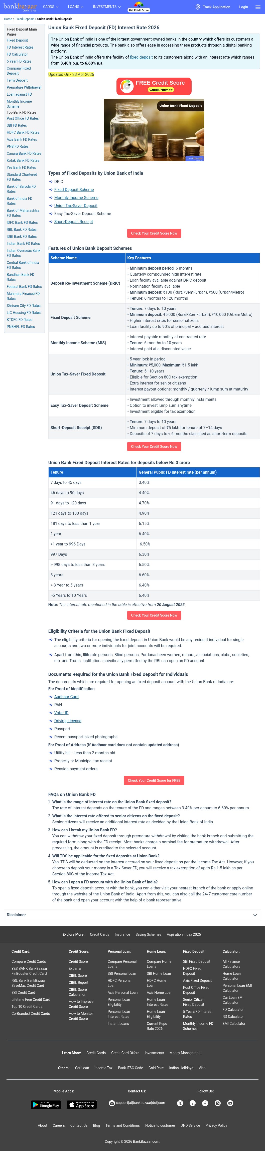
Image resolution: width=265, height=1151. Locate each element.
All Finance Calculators (231, 964)
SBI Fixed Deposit (196, 962)
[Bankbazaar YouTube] (230, 1103)
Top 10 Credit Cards (27, 1007)
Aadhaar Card (66, 696)
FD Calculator (17, 54)
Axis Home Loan (159, 993)
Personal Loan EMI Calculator (237, 988)
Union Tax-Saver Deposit (76, 205)
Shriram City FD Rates (24, 306)
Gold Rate (156, 1068)
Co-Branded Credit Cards (31, 1014)
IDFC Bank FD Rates (22, 223)
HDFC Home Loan (156, 983)
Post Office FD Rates (23, 118)
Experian (75, 969)
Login (243, 7)
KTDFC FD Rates (20, 320)
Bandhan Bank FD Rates (20, 277)
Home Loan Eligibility (156, 1014)
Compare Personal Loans (122, 964)
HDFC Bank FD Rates (23, 132)
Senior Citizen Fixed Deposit (194, 1002)
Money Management (186, 1053)
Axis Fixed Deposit (197, 981)
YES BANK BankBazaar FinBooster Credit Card (29, 971)
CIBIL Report (78, 983)
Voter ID (61, 712)
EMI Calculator (234, 1024)
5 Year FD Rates (19, 61)
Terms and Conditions (122, 1125)
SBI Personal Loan (122, 974)
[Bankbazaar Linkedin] (193, 1103)
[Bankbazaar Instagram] (218, 1103)
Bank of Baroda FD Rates (21, 189)
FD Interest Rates (20, 47)
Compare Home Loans (159, 964)
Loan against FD (19, 94)
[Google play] (46, 1104)
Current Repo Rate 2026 (157, 1026)
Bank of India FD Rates (19, 201)
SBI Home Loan (159, 974)
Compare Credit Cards (29, 962)
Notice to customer (160, 1125)
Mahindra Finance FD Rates (23, 296)
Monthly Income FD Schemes (198, 1026)
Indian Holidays (181, 1068)
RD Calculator (233, 1017)
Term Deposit (17, 80)
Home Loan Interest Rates (157, 1002)
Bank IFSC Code (130, 1068)
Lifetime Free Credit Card (31, 1000)
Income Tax (104, 1068)
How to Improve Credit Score (81, 1004)
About (42, 1125)
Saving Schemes (148, 934)
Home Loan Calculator (232, 976)
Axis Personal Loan (123, 993)
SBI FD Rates (17, 125)
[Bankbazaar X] (180, 1103)
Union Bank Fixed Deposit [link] (54, 19)
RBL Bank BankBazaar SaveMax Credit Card (29, 983)
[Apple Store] (82, 1104)
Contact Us (79, 1125)
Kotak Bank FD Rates (23, 160)
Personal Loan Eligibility (119, 1002)
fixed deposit (141, 57)
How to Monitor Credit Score (81, 1016)
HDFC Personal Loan (119, 983)
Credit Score (78, 962)
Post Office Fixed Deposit (196, 990)
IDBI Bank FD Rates (22, 237)
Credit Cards (99, 934)
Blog (96, 1125)
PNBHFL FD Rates (21, 327)
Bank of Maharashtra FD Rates (23, 213)
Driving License (67, 720)
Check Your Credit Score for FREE (154, 781)
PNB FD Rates (18, 146)
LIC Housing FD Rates (24, 313)
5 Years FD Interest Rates (198, 1014)
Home (8, 19)
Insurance (122, 934)
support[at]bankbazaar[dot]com (137, 1103)
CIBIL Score (78, 976)
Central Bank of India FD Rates (23, 265)
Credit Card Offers (125, 1053)
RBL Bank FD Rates (22, 230)
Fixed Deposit (25, 19)
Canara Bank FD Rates (24, 153)
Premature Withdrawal (24, 87)
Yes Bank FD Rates (21, 167)
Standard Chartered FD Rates (22, 176)
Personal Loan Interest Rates (119, 1014)
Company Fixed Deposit (19, 70)
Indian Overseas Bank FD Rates (23, 253)
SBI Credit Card (23, 993)
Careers (59, 1125)
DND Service (190, 1125)
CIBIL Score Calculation (78, 992)
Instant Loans (118, 1024)
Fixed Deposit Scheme (74, 189)
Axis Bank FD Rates (22, 139)
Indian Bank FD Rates (23, 244)
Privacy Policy (216, 1125)
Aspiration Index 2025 (184, 934)
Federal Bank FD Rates (24, 287)
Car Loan (82, 1068)
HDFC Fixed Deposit (192, 971)
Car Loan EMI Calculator (233, 1000)
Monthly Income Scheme (19, 103)
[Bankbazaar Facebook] (205, 1103)
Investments (154, 1053)
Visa (202, 1068)
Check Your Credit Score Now (154, 233)
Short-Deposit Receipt (73, 221)
